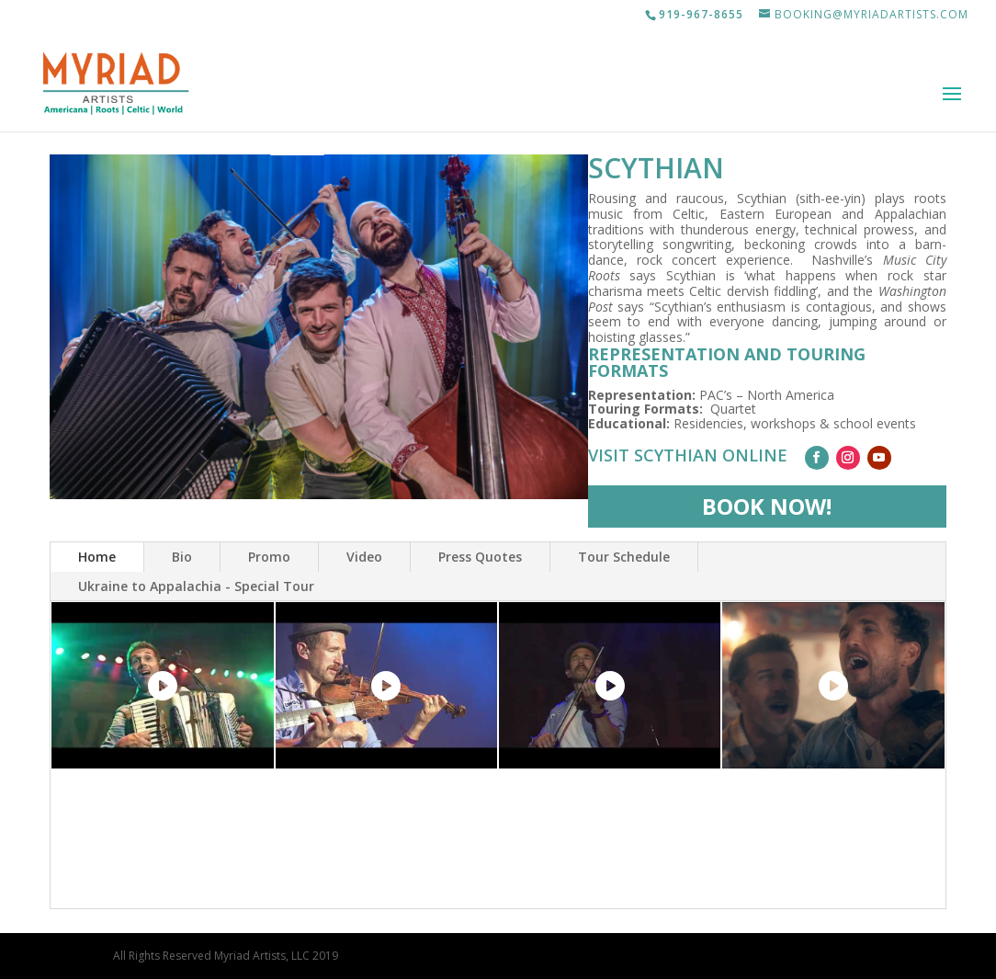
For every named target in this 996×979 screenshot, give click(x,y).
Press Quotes (480, 556)
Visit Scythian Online (687, 455)
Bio (182, 556)
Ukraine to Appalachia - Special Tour (196, 586)
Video (364, 556)
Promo (269, 556)
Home (97, 556)
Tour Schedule (624, 556)
